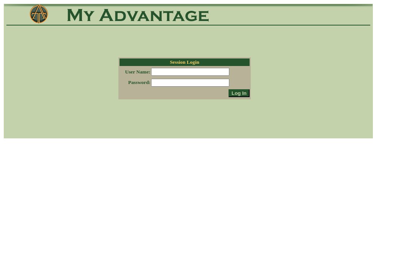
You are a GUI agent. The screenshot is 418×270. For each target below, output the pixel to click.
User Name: (137, 72)
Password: (139, 82)
